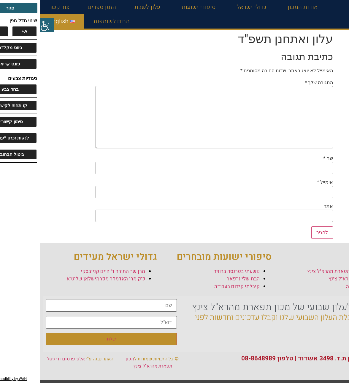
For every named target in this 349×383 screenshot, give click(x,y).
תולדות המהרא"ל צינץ (311, 278)
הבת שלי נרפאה (203, 278)
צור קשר (19, 7)
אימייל (285, 182)
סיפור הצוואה (320, 286)
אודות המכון (261, 7)
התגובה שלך (279, 82)
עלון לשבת (107, 7)
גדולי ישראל (210, 7)
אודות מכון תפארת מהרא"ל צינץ (300, 271)
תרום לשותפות (72, 21)
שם (288, 158)
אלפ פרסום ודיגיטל (26, 358)
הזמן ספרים (62, 7)
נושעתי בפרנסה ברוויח (197, 271)
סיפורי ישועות (157, 7)
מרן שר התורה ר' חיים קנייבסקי (73, 271)
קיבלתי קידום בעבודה (197, 286)
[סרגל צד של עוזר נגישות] (7, 25)
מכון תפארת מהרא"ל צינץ (109, 362)
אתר (288, 206)
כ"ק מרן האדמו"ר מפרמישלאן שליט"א (66, 278)
